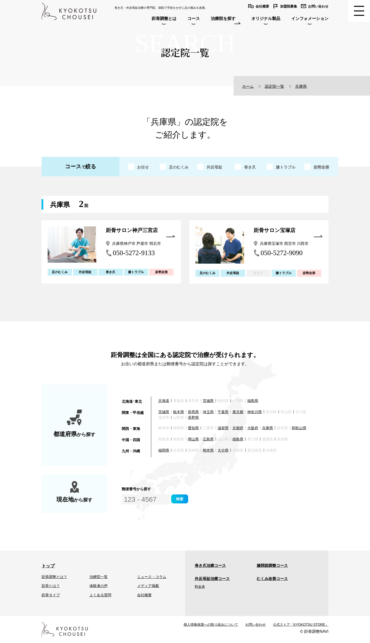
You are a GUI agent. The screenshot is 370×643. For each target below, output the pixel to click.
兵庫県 (267, 428)
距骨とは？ (51, 586)
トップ (48, 565)
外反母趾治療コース (212, 579)
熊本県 (208, 450)
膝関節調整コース (272, 565)
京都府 (237, 428)
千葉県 (223, 412)
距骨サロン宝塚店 (288, 231)
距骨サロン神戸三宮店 (140, 231)
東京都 (237, 412)
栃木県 (178, 412)
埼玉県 (208, 412)
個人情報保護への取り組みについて (211, 624)
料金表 (200, 587)
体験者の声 (98, 586)
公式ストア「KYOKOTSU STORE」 (300, 624)
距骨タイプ (51, 595)
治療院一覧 (98, 577)
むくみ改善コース (272, 579)
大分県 (223, 450)
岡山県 (193, 439)
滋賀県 (223, 428)
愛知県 (193, 428)
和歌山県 (299, 428)
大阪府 (252, 428)
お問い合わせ (255, 624)
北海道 (163, 401)
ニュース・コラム (151, 577)
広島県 (208, 439)
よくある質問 (100, 595)
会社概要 (144, 595)
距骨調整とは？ (54, 577)
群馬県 (193, 412)
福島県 (252, 401)
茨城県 (163, 412)
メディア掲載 (148, 586)
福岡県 (163, 450)
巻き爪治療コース (210, 565)
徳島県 (237, 439)
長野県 (193, 417)
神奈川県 (254, 412)
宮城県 (208, 401)
